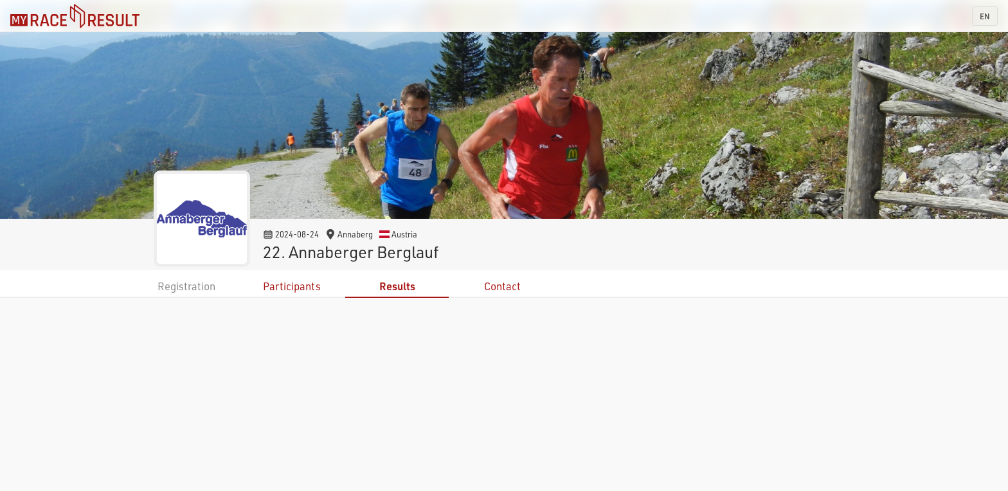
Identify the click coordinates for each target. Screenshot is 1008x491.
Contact (502, 286)
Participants (292, 286)
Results (397, 286)
